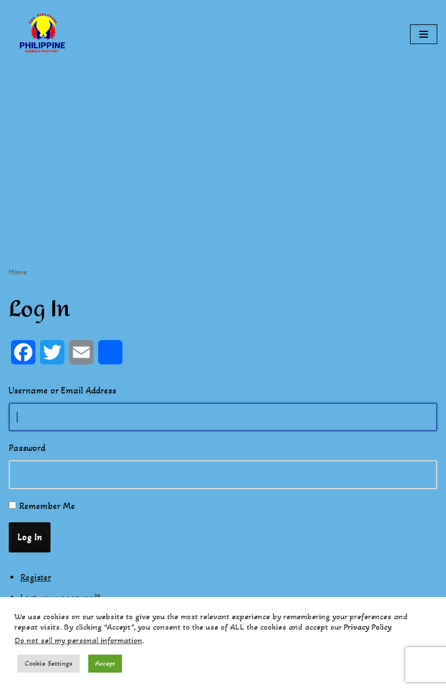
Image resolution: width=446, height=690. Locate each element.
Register (35, 577)
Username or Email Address (62, 390)
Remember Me (47, 505)
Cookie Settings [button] (48, 663)
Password (27, 447)
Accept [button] (105, 663)
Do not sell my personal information (78, 640)
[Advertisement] (223, 149)
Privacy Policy (367, 627)
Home (18, 272)
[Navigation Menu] (423, 34)
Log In (29, 537)
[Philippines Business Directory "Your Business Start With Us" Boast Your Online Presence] (43, 34)
